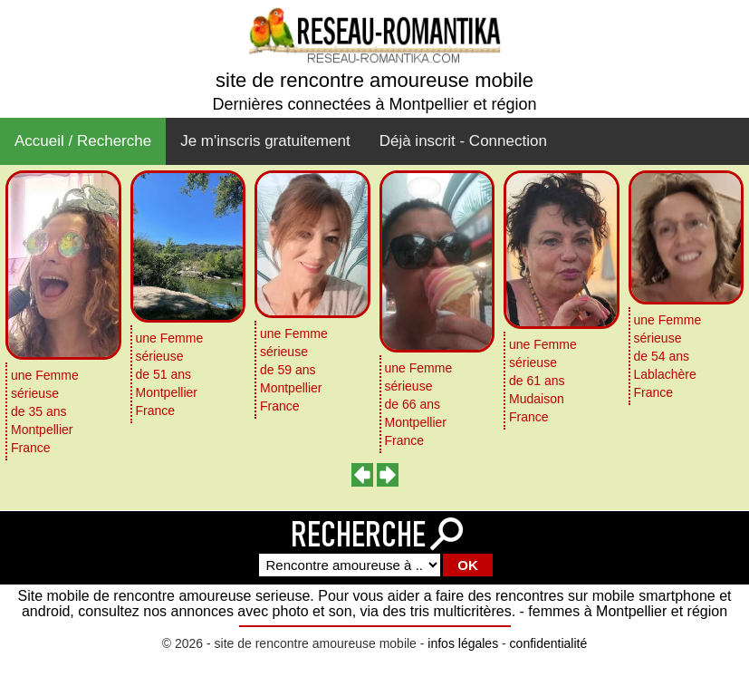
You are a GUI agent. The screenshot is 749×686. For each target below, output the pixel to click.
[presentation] (363, 475)
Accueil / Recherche (82, 141)
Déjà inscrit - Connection (463, 141)
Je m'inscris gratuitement (265, 141)
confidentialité (549, 643)
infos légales (462, 643)
